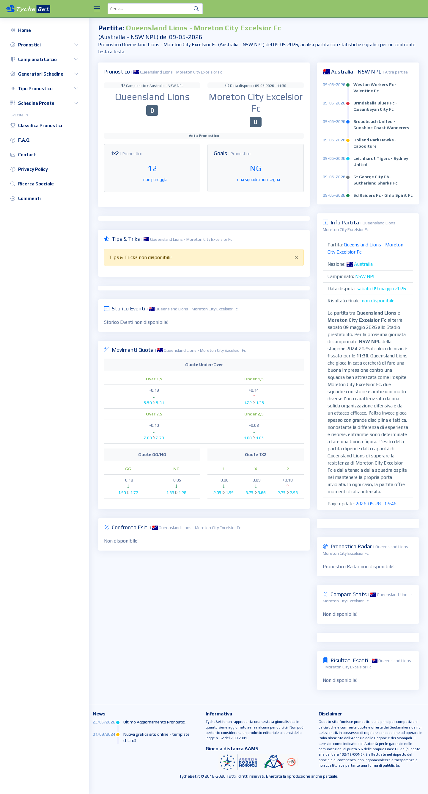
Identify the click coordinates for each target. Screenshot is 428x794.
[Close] (296, 257)
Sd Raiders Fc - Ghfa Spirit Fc (383, 195)
